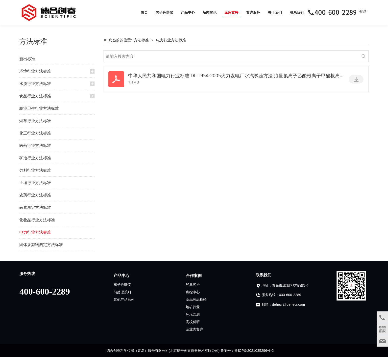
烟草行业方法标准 (35, 120)
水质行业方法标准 (35, 83)
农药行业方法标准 (35, 195)
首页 (144, 12)
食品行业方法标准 (35, 96)
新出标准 (27, 58)
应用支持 (231, 12)
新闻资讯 (210, 12)
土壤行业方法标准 (35, 182)
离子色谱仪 (164, 12)
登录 (363, 11)
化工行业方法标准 (35, 133)
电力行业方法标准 (35, 232)
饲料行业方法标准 (35, 170)
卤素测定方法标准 (35, 207)
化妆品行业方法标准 (37, 219)
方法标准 (141, 39)
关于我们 (275, 12)
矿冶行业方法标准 (35, 158)
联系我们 (297, 12)
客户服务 (253, 12)
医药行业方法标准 (35, 145)
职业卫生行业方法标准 (39, 108)
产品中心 (188, 12)
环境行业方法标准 (35, 71)
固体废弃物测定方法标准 (41, 244)
